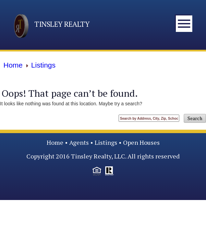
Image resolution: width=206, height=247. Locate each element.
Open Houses (141, 142)
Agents (79, 142)
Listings (106, 142)
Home (55, 142)
